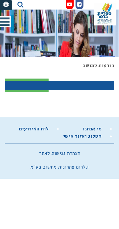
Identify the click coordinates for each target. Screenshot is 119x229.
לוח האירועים (34, 128)
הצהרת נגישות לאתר (59, 153)
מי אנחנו (92, 128)
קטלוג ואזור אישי (82, 136)
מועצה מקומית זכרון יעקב (105, 13)
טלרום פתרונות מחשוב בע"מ (59, 166)
